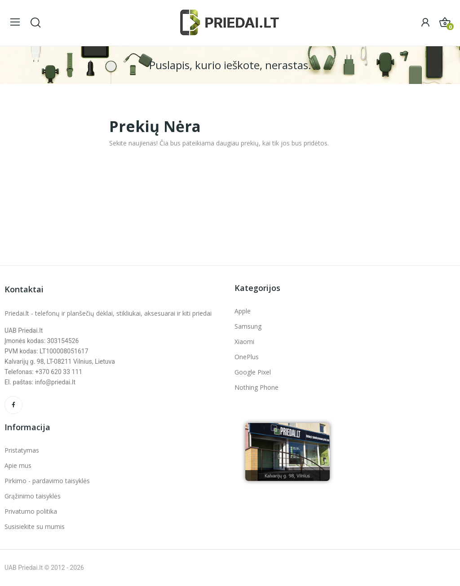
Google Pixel (252, 372)
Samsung (247, 326)
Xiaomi (244, 341)
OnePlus (246, 356)
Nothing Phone (256, 387)
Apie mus (17, 465)
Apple (242, 311)
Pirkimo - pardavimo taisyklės (47, 480)
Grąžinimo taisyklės (32, 496)
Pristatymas (21, 450)
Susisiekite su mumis (34, 526)
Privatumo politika (30, 511)
